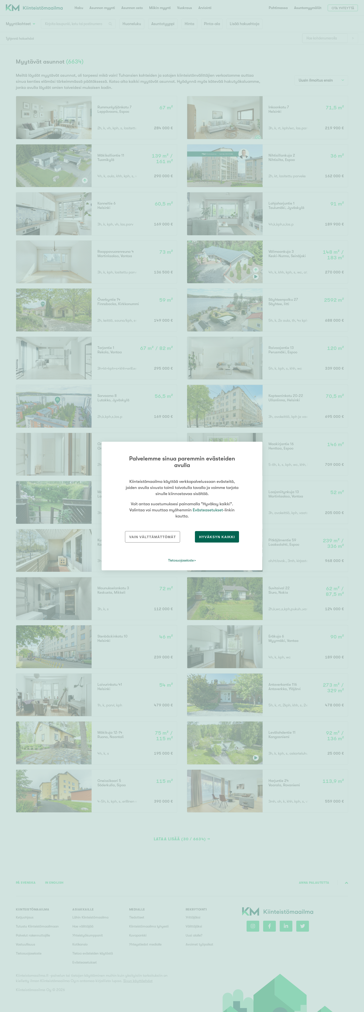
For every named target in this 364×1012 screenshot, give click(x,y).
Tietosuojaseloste (181, 560)
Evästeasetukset (208, 510)
